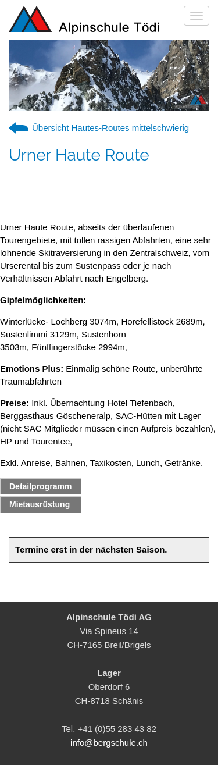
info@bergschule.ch (109, 743)
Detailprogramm (40, 486)
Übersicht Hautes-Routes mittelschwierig (110, 128)
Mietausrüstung (39, 504)
